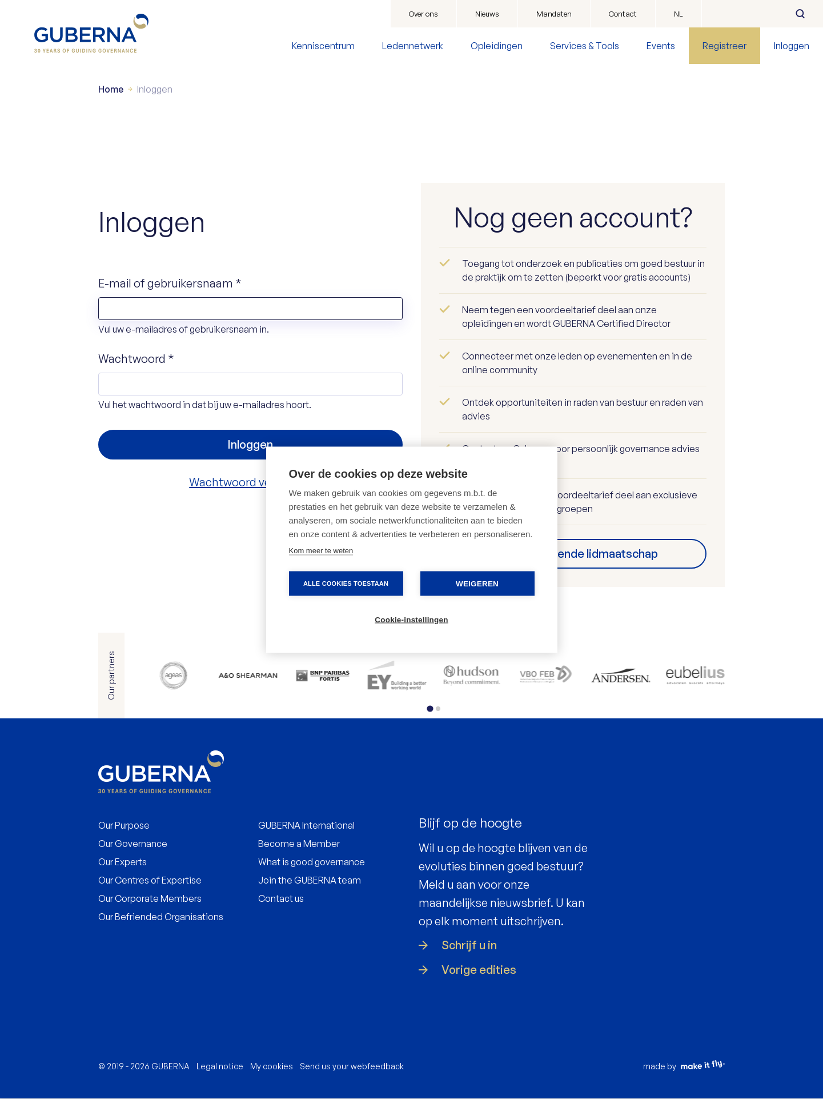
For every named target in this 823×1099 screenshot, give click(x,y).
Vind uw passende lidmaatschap (573, 553)
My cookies (271, 1066)
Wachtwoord (136, 358)
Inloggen (791, 45)
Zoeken (800, 13)
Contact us (281, 898)
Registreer (724, 45)
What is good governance (311, 862)
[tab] (430, 708)
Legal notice (219, 1066)
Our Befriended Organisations (160, 916)
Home (110, 89)
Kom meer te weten (321, 550)
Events (661, 45)
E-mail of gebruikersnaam (170, 283)
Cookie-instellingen (411, 619)
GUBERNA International (306, 825)
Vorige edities (478, 970)
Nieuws (487, 13)
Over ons (423, 13)
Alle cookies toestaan (345, 583)
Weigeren (477, 583)
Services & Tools (584, 45)
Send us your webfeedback (352, 1066)
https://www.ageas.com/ (173, 675)
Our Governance (132, 843)
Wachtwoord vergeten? (250, 482)
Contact (623, 13)
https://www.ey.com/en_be (397, 675)
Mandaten (554, 13)
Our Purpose (124, 825)
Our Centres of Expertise (150, 880)
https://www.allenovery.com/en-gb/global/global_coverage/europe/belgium (248, 675)
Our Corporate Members (150, 898)
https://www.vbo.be (546, 675)
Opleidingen (497, 45)
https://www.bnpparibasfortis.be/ (322, 675)
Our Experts (122, 862)
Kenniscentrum (323, 45)
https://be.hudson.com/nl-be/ (471, 675)
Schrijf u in (469, 945)
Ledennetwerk (412, 45)
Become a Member (299, 843)
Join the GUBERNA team (309, 880)
